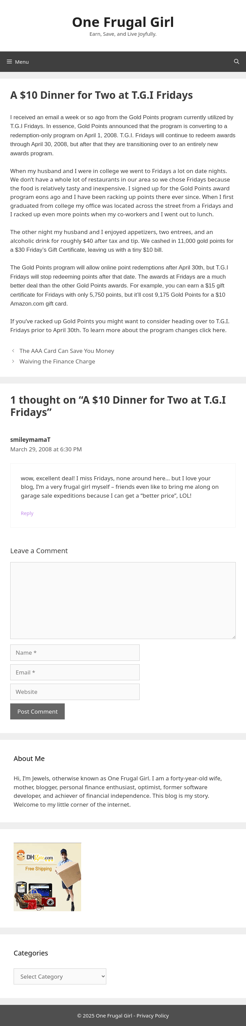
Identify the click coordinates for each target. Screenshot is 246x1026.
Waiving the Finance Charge (57, 361)
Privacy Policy (153, 1015)
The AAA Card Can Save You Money (66, 351)
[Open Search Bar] (236, 61)
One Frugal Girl (123, 21)
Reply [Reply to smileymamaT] (27, 513)
